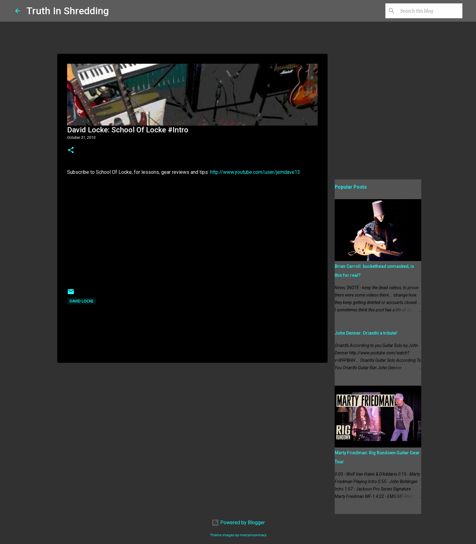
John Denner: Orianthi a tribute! (366, 333)
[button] (71, 150)
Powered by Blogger (238, 522)
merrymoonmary (253, 535)
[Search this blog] (429, 10)
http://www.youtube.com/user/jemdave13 (255, 172)
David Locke (81, 301)
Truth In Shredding (67, 11)
